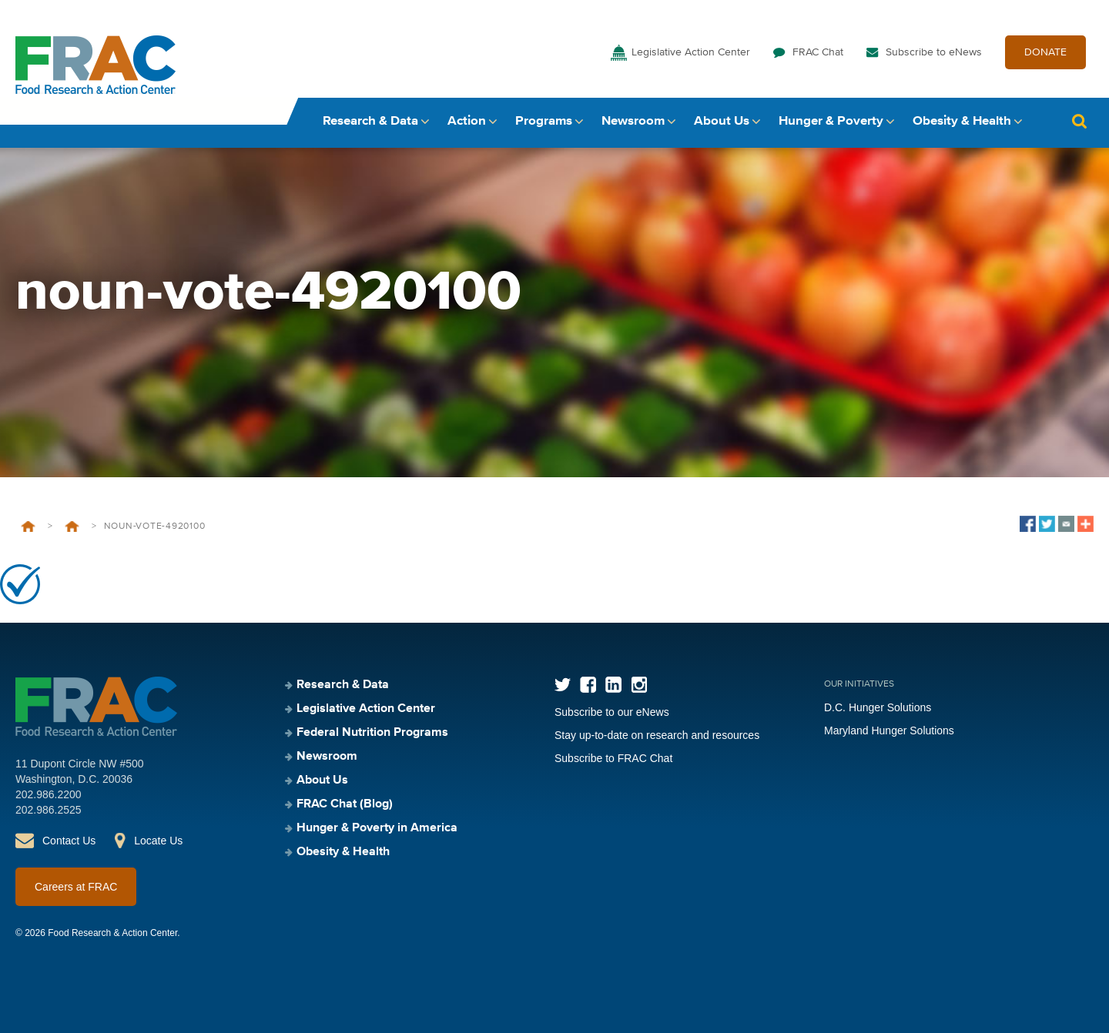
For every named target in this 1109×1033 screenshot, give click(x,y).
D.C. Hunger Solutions (877, 707)
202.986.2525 (48, 810)
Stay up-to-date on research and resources (656, 735)
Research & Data (370, 121)
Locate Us (158, 840)
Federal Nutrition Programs (372, 733)
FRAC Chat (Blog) (345, 804)
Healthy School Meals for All (72, 526)
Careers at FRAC (76, 887)
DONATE (1045, 52)
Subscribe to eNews (934, 52)
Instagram (639, 685)
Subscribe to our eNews (611, 712)
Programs (543, 121)
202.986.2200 (48, 794)
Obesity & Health (962, 121)
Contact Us (68, 840)
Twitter (562, 685)
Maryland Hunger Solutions (889, 730)
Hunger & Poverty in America (377, 828)
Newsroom (633, 121)
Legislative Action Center (691, 52)
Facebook (588, 685)
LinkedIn (613, 685)
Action (466, 121)
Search (1079, 121)
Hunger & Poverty (831, 121)
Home (28, 526)
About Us (721, 121)
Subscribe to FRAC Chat (613, 758)
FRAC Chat (817, 52)
